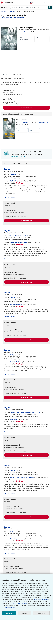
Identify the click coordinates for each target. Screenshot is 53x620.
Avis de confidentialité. (8, 607)
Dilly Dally (13, 539)
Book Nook (13, 419)
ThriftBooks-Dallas (16, 304)
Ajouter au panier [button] (26, 108)
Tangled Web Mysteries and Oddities (22, 477)
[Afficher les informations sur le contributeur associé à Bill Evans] (5, 18)
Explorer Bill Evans (18, 157)
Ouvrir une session (41, 3)
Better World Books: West (18, 242)
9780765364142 (43, 122)
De (26, 39)
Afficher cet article (7, 96)
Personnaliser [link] (41, 613)
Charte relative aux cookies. (19, 603)
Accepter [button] (9, 613)
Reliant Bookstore (16, 181)
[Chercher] (50, 7)
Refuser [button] (24, 613)
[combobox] (29, 7)
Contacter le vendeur (9, 197)
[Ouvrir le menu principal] (4, 7)
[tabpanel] (25, 81)
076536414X (27, 122)
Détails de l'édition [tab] (17, 74)
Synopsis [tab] (5, 74)
